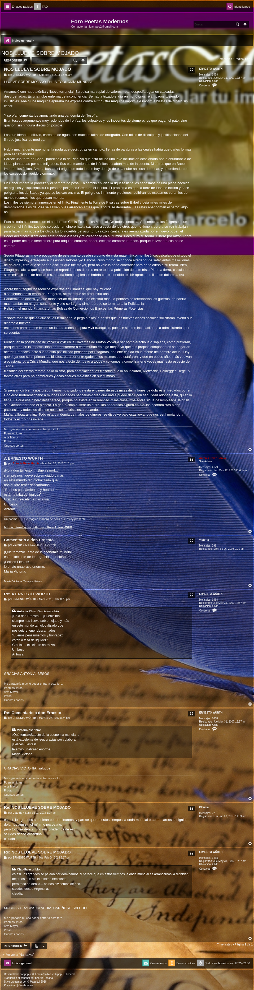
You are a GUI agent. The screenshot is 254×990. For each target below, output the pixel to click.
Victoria (204, 539)
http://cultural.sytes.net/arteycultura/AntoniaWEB (38, 527)
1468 (215, 74)
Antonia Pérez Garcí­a (212, 458)
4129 (215, 467)
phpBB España (44, 977)
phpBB (28, 974)
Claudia (204, 807)
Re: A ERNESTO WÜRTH (27, 594)
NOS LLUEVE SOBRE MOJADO (40, 53)
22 (213, 813)
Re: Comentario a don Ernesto (32, 712)
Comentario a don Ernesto (29, 540)
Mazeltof (35, 981)
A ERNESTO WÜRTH (23, 458)
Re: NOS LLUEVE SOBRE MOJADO (37, 807)
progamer (16, 981)
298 (214, 545)
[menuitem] (41, 7)
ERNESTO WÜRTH (210, 68)
